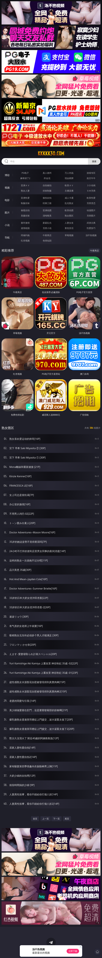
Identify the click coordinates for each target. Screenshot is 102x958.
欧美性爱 (91, 197)
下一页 (56, 818)
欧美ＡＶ (69, 185)
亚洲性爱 (25, 197)
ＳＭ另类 (91, 190)
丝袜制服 (47, 190)
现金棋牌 (69, 178)
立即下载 (72, 951)
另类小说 (47, 228)
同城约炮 (25, 235)
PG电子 (25, 172)
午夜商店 (47, 235)
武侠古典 (91, 222)
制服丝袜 (25, 203)
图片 (7, 212)
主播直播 (69, 190)
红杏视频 (25, 240)
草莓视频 (69, 235)
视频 (7, 187)
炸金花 (47, 178)
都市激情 (25, 222)
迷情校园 (25, 228)
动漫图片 (91, 210)
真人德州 (47, 172)
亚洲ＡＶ (25, 185)
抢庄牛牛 (91, 178)
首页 (35, 818)
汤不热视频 (91, 235)
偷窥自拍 (25, 210)
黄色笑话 (69, 228)
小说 (7, 225)
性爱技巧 (91, 228)
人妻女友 (69, 222)
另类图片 (91, 215)
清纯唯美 (47, 215)
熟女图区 (69, 215)
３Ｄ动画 (91, 185)
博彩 (7, 175)
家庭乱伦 (47, 222)
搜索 (94, 161)
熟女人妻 (25, 190)
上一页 (45, 818)
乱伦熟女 (69, 203)
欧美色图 (69, 210)
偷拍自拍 (47, 197)
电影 (7, 200)
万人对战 (69, 172)
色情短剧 (47, 240)
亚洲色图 (47, 210)
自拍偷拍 (47, 185)
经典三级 (47, 203)
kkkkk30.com (51, 153)
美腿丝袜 (25, 215)
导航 (7, 237)
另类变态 (91, 203)
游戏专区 (91, 172)
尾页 (67, 818)
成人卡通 (69, 197)
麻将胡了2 (25, 178)
